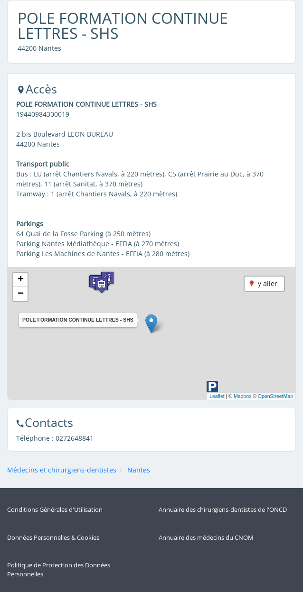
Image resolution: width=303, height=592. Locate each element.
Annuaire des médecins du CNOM (206, 538)
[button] (151, 323)
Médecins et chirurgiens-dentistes (61, 469)
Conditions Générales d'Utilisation (55, 510)
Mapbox (242, 396)
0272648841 (75, 438)
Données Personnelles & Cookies (53, 538)
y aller (267, 283)
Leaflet (217, 396)
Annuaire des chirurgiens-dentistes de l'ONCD (223, 510)
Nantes (138, 469)
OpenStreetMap (275, 396)
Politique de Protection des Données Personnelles (58, 569)
